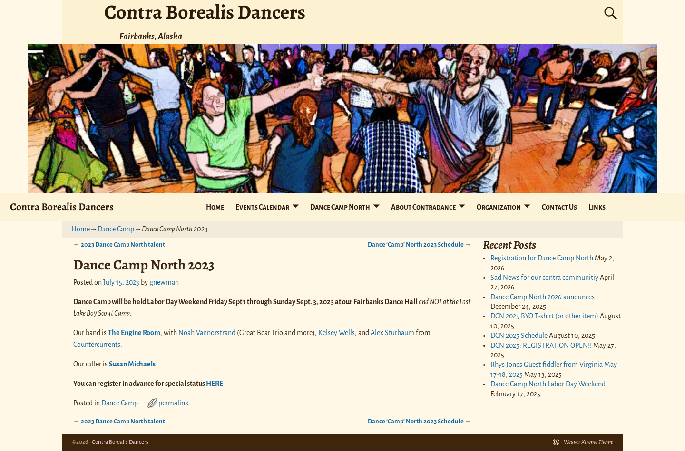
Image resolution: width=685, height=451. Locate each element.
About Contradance (423, 207)
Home (215, 207)
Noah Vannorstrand (206, 332)
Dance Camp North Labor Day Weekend (548, 384)
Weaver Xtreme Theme (588, 442)
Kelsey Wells (336, 332)
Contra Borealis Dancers (62, 206)
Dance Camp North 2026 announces (542, 297)
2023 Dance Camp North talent (119, 244)
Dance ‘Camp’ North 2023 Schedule (419, 244)
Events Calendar (262, 207)
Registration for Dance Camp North (541, 258)
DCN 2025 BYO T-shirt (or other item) (544, 316)
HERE (214, 383)
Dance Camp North (340, 207)
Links (597, 207)
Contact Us (559, 207)
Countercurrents (96, 344)
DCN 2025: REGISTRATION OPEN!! (541, 345)
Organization (499, 207)
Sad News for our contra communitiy (544, 277)
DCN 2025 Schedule (519, 335)
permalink (173, 403)
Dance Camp (116, 229)
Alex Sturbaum (392, 332)
